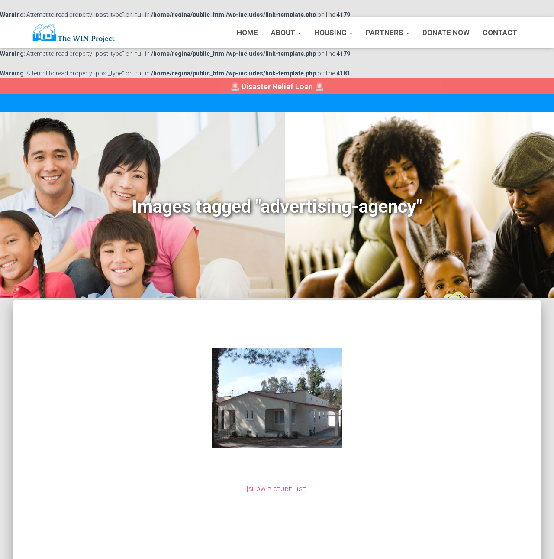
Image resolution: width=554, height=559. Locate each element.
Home (247, 32)
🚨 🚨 (277, 86)
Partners (387, 32)
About (286, 32)
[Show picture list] (277, 489)
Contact (500, 32)
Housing (333, 32)
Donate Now (446, 32)
